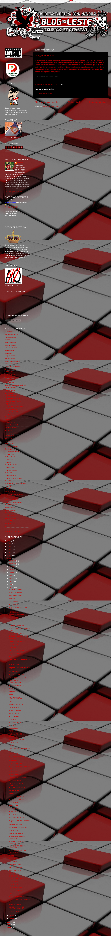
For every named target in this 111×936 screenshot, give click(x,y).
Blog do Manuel (10, 358)
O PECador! (13, 691)
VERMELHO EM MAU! (16, 800)
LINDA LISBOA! (14, 707)
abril (10, 584)
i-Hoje (7, 529)
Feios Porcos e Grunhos (13, 401)
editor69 (20, 163)
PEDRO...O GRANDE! (16, 615)
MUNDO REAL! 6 (14, 725)
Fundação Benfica (11, 409)
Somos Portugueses (12, 499)
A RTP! (11, 688)
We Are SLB (9, 521)
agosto (11, 572)
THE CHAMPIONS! (15, 888)
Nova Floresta (9, 443)
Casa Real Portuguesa (12, 361)
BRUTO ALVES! (14, 791)
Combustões (9, 372)
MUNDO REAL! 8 (14, 604)
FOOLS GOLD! (14, 601)
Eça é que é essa (11, 396)
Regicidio (8, 486)
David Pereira (9, 382)
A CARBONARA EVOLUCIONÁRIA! (16, 698)
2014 (9, 546)
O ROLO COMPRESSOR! (17, 777)
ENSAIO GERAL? (15, 774)
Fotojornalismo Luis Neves (14, 406)
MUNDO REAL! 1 (14, 885)
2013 (9, 549)
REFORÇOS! (13, 618)
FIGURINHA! (13, 731)
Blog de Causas (10, 356)
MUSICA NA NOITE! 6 (16, 896)
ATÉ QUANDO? (14, 716)
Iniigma (7, 419)
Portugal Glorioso (11, 473)
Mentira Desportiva (11, 427)
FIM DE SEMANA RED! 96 (18, 828)
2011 (9, 555)
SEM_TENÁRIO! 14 (44, 55)
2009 (9, 922)
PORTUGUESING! (15, 710)
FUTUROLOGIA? (14, 746)
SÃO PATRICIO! (14, 876)
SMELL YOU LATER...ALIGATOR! (16, 624)
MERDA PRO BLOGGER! (17, 642)
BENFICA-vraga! (14, 664)
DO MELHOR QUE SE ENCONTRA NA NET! (17, 908)
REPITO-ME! (13, 737)
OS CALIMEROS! (15, 648)
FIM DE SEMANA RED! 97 (18, 678)
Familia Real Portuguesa (13, 398)
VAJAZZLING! (13, 753)
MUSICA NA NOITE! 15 (16, 653)
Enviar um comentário (45, 93)
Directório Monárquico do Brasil (15, 385)
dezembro (12, 561)
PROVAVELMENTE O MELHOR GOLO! (16, 784)
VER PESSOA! (14, 612)
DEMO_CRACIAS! (15, 904)
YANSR (7, 526)
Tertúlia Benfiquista (11, 505)
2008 (9, 925)
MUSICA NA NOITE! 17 (16, 592)
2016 (9, 541)
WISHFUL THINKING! (16, 589)
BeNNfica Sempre (11, 348)
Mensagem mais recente (46, 102)
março (11, 587)
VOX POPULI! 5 (14, 855)
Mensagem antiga (97, 102)
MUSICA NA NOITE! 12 (16, 734)
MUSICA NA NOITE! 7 (16, 879)
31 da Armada (9, 332)
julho (11, 575)
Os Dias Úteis (9, 467)
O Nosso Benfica (10, 457)
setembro (12, 569)
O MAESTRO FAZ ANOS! (17, 651)
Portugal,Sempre (10, 475)
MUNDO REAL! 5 (14, 743)
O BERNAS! (13, 794)
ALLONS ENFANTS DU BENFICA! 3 (17, 847)
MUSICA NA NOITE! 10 (16, 780)
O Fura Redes (9, 454)
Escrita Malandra (10, 388)
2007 (9, 928)
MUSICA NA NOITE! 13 (16, 722)
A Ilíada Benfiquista (11, 334)
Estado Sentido (10, 390)
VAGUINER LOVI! (15, 864)
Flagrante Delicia (10, 404)
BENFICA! (12, 639)
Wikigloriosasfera (10, 523)
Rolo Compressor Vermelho (14, 494)
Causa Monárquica (11, 364)
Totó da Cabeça (10, 510)
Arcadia (7, 340)
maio (11, 581)
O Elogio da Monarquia (12, 451)
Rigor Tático (9, 489)
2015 (9, 543)
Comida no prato (10, 374)
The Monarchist (10, 507)
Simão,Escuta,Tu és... (12, 497)
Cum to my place (10, 380)
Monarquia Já (9, 435)
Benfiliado (8, 353)
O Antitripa (8, 449)
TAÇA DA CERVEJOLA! (17, 788)
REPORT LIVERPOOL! (16, 595)
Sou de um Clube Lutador (13, 502)
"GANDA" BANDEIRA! (16, 675)
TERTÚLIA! (12, 719)
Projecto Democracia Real (13, 478)
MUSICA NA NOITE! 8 (16, 817)
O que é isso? (9, 459)
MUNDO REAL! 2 (14, 831)
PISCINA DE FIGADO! (16, 740)
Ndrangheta (9, 441)
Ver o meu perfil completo (13, 192)
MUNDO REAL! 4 (14, 771)
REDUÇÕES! (13, 728)
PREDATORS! (13, 805)
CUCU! (11, 694)
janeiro (11, 918)
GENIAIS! (12, 598)
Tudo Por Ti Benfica (11, 513)
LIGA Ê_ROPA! (14, 873)
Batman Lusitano (10, 345)
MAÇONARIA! (13, 802)
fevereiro (12, 915)
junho (11, 578)
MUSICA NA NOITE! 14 (16, 685)
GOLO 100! (12, 858)
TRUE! (11, 621)
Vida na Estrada (10, 518)
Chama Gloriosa (10, 369)
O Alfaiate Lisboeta (11, 446)
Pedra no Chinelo (11, 470)
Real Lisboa (9, 481)
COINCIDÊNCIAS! (15, 912)
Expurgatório (9, 393)
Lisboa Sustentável (11, 425)
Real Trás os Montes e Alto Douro (16, 483)
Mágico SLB (9, 438)
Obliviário (8, 462)
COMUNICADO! (14, 672)
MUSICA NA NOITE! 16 (16, 633)
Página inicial (73, 102)
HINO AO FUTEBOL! (16, 833)
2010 (9, 558)
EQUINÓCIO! (13, 808)
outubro (12, 566)
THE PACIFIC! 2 (14, 893)
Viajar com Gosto (10, 515)
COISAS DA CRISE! (15, 890)
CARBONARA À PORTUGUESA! (15, 681)
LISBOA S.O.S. (10, 422)
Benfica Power (10, 350)
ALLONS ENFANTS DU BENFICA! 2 (17, 842)
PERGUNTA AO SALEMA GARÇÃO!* (17, 851)
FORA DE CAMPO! (15, 825)
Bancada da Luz (10, 342)
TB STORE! (13, 761)
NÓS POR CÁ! (14, 882)
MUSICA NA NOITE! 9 (16, 797)
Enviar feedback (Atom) (51, 106)
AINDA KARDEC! (14, 811)
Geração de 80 (10, 414)
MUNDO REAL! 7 (14, 645)
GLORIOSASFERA (11, 411)
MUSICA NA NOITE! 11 (16, 764)
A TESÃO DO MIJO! (15, 867)
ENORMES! (13, 861)
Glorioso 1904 (9, 417)
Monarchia (8, 430)
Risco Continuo (10, 491)
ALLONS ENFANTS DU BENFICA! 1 (17, 837)
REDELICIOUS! (14, 713)
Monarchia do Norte (11, 433)
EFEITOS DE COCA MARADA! (19, 636)
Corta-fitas (8, 377)
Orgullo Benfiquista (11, 465)
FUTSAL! (12, 656)
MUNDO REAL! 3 (14, 814)
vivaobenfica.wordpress (13, 531)
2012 (9, 552)
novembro (12, 564)
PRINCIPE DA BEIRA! (16, 704)
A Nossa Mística (10, 337)
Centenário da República (13, 366)
